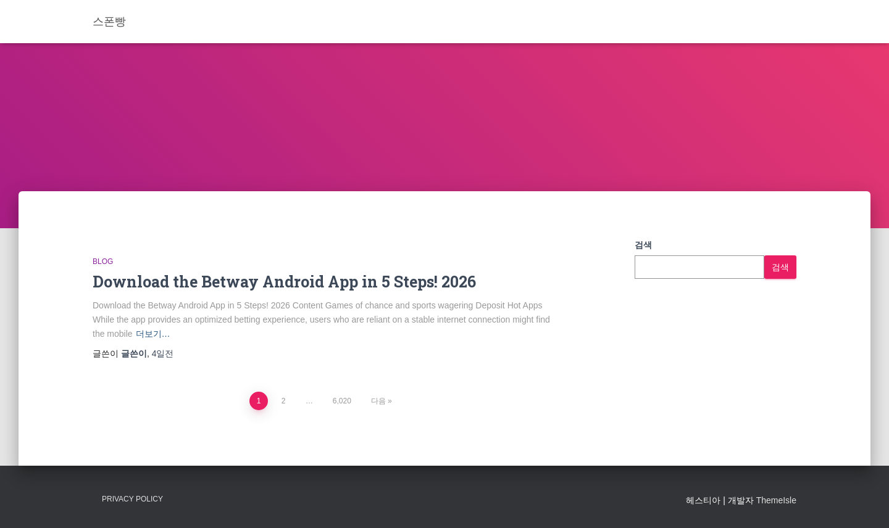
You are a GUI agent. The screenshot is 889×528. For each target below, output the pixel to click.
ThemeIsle (776, 500)
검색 (643, 245)
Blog (103, 261)
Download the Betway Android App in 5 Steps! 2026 (284, 281)
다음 (378, 401)
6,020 (342, 401)
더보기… (153, 334)
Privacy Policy (132, 499)
